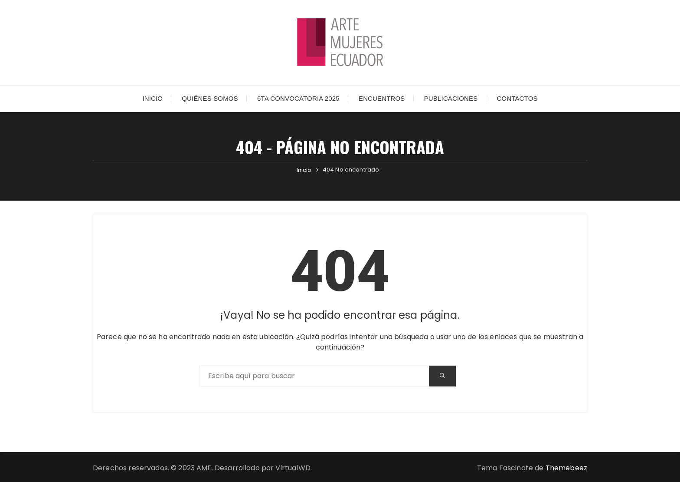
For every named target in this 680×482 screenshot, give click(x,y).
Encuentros (382, 98)
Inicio (152, 98)
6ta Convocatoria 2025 (298, 98)
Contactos (517, 98)
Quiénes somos (210, 98)
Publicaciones (451, 98)
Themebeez (566, 468)
